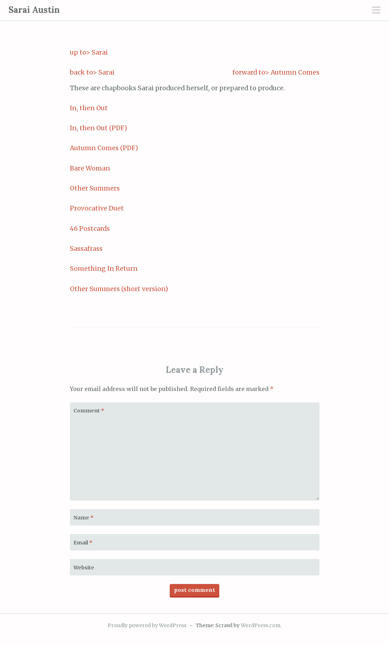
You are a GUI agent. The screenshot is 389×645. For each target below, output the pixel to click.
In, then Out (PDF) (98, 128)
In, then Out (89, 108)
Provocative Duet (97, 208)
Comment (88, 410)
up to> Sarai (89, 52)
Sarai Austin (34, 9)
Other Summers (95, 188)
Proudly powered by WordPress (147, 625)
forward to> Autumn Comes (275, 72)
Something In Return (104, 269)
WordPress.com (260, 625)
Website (83, 567)
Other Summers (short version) (119, 289)
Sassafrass (86, 249)
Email (82, 542)
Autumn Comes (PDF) (104, 148)
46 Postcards (90, 229)
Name (83, 517)
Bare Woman (90, 168)
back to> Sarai (92, 72)
